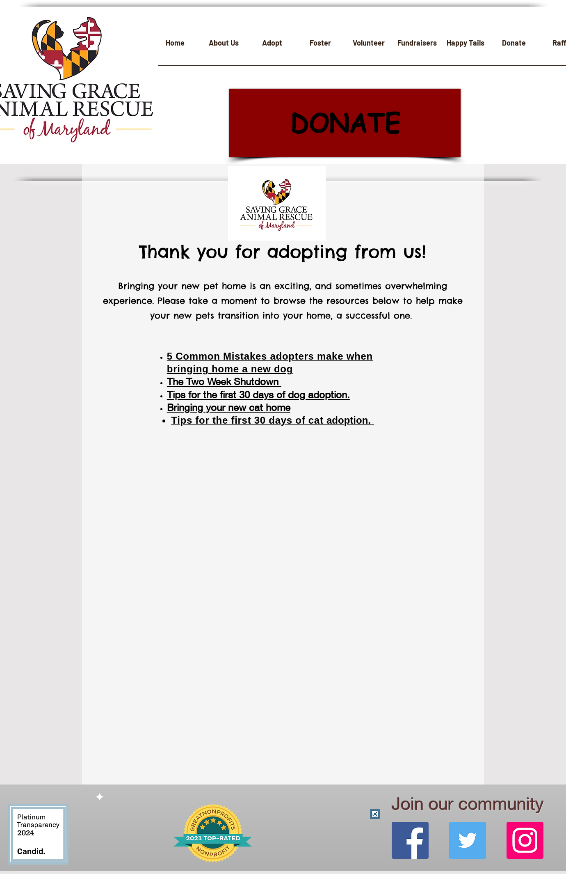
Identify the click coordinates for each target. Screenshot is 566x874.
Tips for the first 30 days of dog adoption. (258, 394)
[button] (223, 46)
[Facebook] (410, 840)
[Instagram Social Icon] (375, 814)
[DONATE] (345, 123)
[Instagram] (525, 840)
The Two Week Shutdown (224, 381)
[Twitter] (467, 840)
